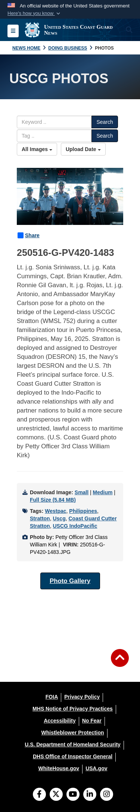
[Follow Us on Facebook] (39, 795)
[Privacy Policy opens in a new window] (82, 697)
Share (29, 235)
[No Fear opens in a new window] (92, 721)
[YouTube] (73, 795)
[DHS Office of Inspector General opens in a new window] (72, 756)
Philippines (83, 511)
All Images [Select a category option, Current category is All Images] (37, 149)
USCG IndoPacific (75, 526)
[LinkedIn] (89, 795)
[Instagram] (106, 795)
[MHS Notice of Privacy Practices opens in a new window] (72, 709)
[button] (34, 13)
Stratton (40, 518)
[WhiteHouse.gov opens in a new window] (58, 768)
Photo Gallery (70, 580)
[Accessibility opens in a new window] (60, 721)
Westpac (55, 511)
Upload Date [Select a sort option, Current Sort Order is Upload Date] (83, 149)
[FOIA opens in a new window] (52, 697)
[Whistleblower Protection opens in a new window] (72, 733)
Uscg (59, 518)
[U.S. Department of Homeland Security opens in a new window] (73, 744)
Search (104, 122)
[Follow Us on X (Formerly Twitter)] (56, 795)
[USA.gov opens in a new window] (96, 768)
